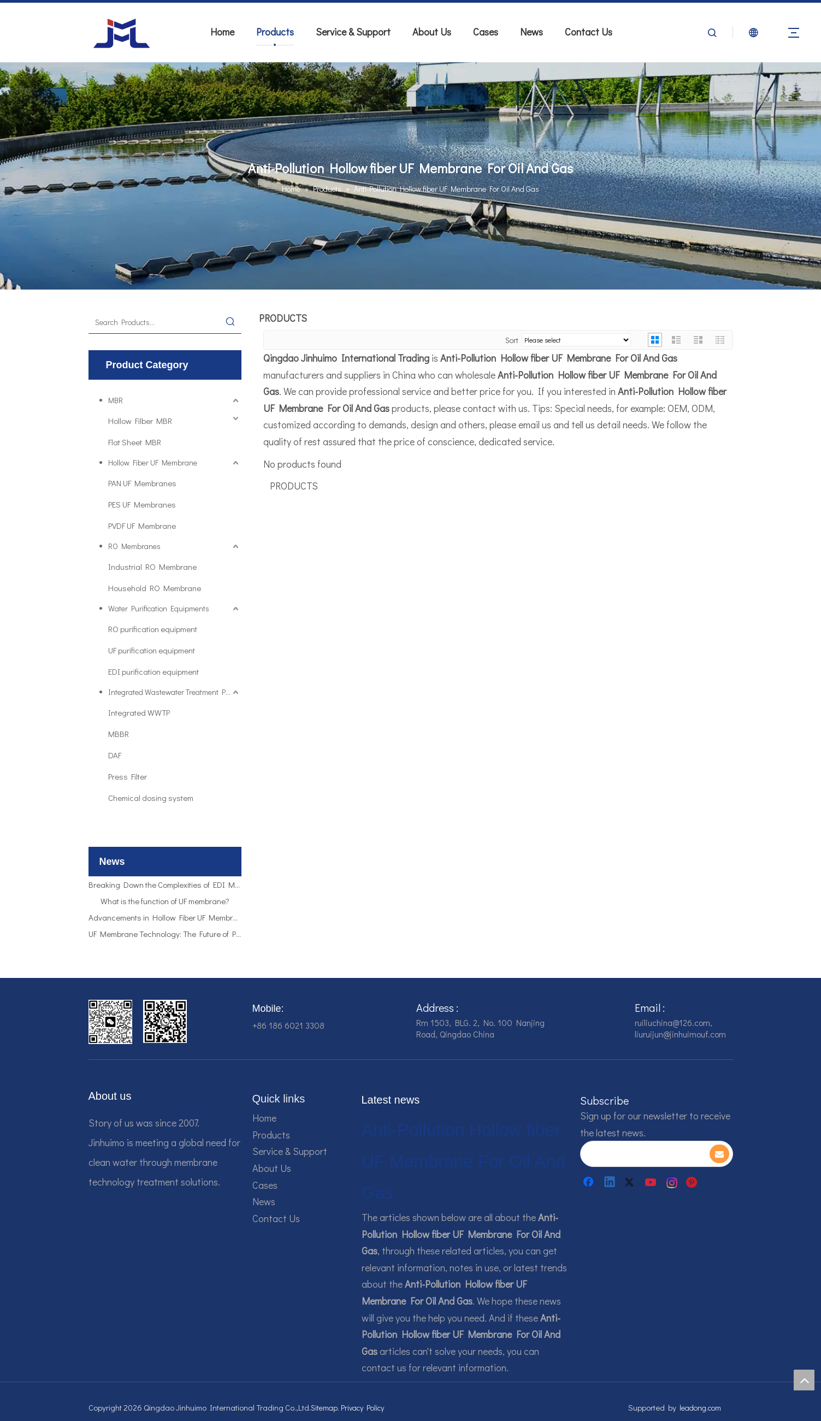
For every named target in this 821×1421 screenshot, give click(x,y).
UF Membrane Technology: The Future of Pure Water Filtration (164, 935)
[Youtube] (651, 1182)
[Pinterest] (693, 1182)
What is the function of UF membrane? (165, 902)
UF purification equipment (151, 650)
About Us (431, 31)
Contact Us (588, 31)
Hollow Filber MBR (140, 420)
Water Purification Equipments (158, 608)
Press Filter (127, 776)
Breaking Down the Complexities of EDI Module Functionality (164, 886)
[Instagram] (672, 1182)
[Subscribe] (719, 1154)
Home (222, 31)
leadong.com (700, 1407)
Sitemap (324, 1407)
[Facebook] (589, 1182)
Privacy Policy (362, 1407)
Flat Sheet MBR (134, 442)
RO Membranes (134, 546)
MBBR (118, 733)
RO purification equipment (152, 628)
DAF (114, 755)
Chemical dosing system (150, 797)
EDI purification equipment (153, 671)
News (531, 31)
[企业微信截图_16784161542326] (110, 1022)
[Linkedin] (610, 1182)
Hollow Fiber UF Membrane (152, 462)
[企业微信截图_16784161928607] (165, 1021)
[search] (644, 1153)
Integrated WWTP (139, 712)
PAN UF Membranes (142, 482)
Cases (485, 31)
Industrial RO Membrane (152, 566)
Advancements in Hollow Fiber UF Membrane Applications (164, 918)
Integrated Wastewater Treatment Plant (173, 692)
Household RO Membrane (154, 587)
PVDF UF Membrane (142, 525)
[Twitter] (631, 1182)
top (804, 1380)
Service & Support (353, 31)
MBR (115, 400)
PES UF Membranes (142, 504)
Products (275, 31)
